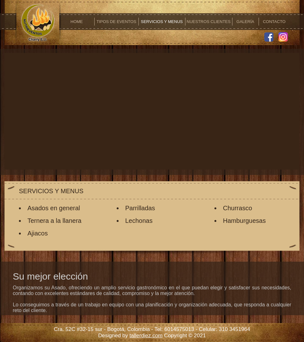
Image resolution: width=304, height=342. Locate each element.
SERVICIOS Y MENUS (162, 21)
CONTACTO (274, 21)
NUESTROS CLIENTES (209, 21)
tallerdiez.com (146, 336)
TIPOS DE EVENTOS (116, 21)
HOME (77, 21)
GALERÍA (245, 21)
